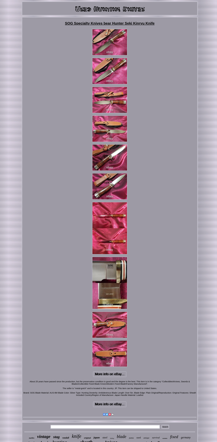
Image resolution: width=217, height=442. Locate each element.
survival (156, 437)
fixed (174, 436)
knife (76, 436)
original (87, 438)
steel (105, 437)
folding (112, 438)
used (138, 437)
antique (146, 438)
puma (131, 438)
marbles (31, 438)
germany (186, 437)
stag (56, 437)
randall (65, 438)
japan (97, 437)
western (164, 438)
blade (121, 436)
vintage (43, 436)
